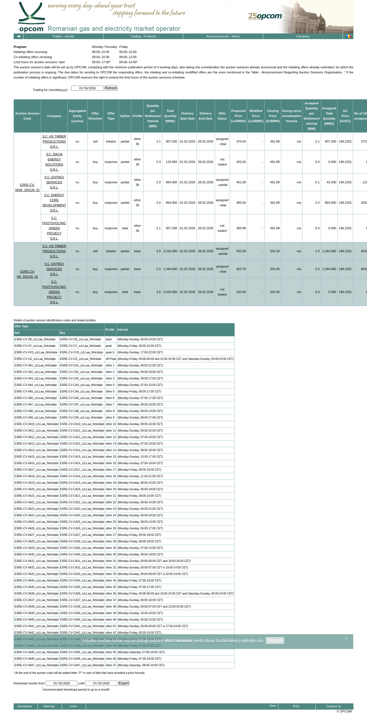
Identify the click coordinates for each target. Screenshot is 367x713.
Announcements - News (223, 36)
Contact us (333, 706)
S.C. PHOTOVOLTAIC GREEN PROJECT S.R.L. (54, 228)
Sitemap (48, 706)
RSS (296, 706)
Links (73, 706)
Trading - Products (143, 36)
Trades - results (63, 36)
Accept (275, 640)
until (82, 683)
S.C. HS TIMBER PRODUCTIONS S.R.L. (54, 141)
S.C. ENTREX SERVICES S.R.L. (54, 182)
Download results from (29, 683)
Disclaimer (25, 706)
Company (303, 36)
